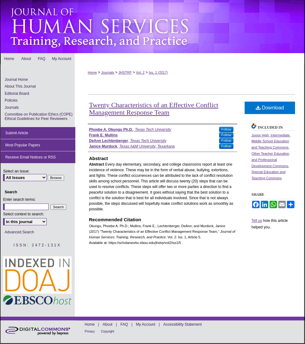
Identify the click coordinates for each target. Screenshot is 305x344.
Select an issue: (16, 171)
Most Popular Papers (22, 145)
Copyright (107, 331)
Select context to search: (23, 214)
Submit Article (16, 133)
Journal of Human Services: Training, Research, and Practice (152, 26)
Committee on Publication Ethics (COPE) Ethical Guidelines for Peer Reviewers (39, 116)
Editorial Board (17, 93)
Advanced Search (19, 232)
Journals (107, 72)
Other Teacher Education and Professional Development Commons (270, 160)
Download (270, 107)
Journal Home (16, 79)
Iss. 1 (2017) (158, 72)
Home (92, 72)
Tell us (256, 220)
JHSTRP (125, 72)
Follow (226, 129)
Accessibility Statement (182, 324)
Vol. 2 (140, 72)
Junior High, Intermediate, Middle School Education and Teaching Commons (271, 141)
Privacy (90, 331)
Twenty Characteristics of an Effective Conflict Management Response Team (153, 108)
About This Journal (20, 86)
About (107, 324)
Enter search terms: (19, 199)
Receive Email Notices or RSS (30, 157)
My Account (145, 324)
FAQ (124, 324)
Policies (11, 100)
